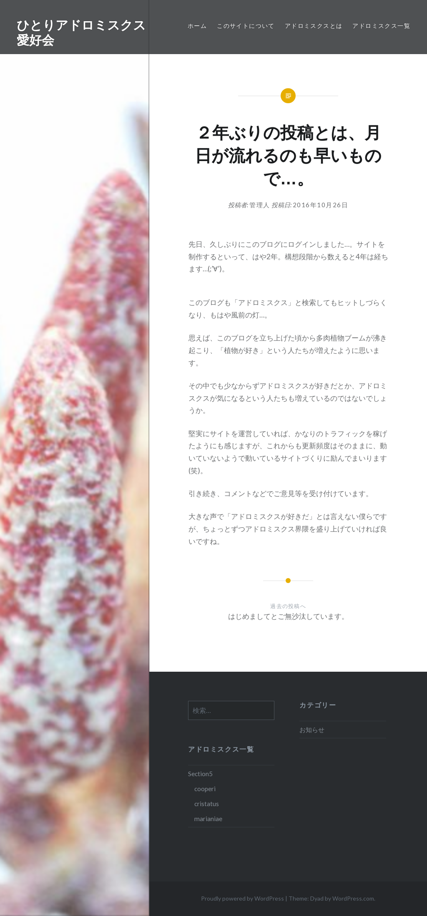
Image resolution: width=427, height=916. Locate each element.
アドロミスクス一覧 (381, 25)
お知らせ (311, 729)
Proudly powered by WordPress (242, 898)
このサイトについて (246, 25)
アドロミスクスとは (314, 25)
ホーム (197, 25)
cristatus (206, 803)
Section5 (200, 773)
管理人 (259, 205)
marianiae (208, 818)
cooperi (205, 788)
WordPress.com (353, 898)
